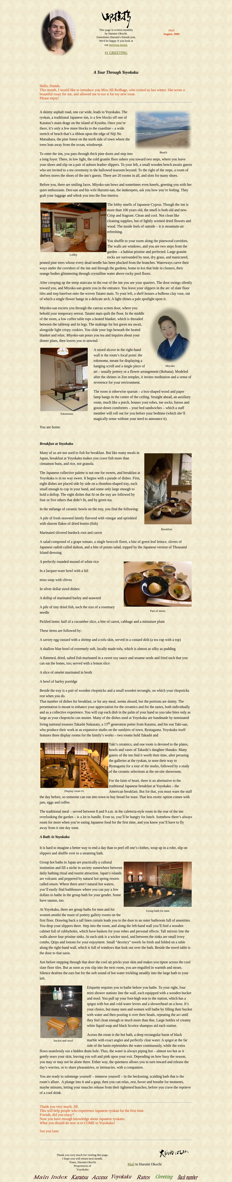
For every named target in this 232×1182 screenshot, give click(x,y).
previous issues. (118, 45)
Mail (131, 1164)
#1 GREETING (116, 53)
